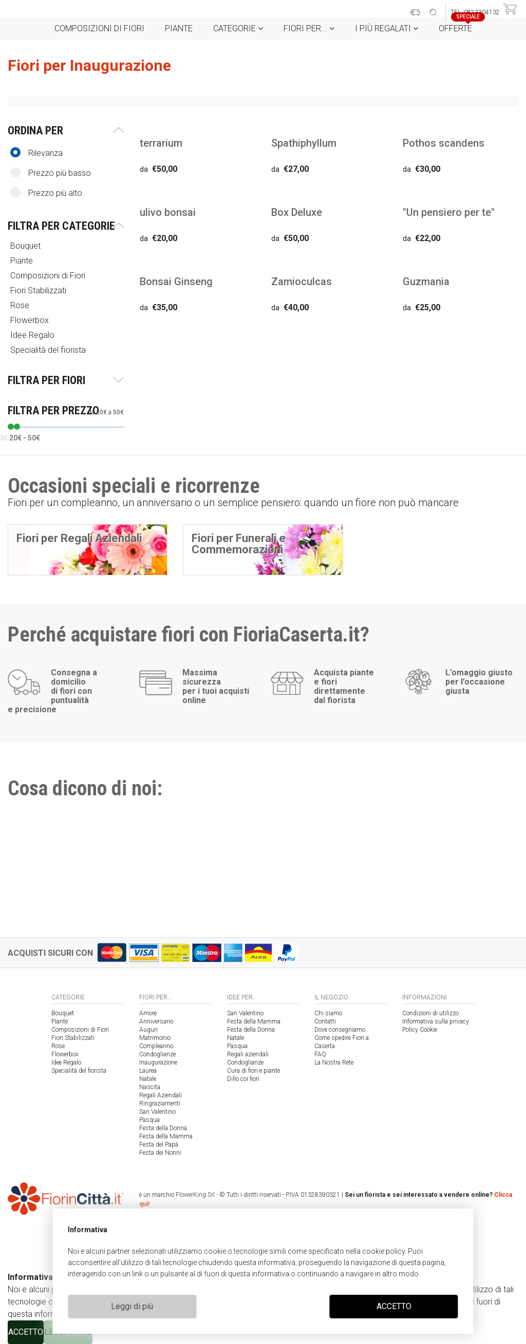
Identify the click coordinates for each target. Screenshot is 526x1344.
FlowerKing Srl (195, 1194)
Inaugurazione (158, 1062)
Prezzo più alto (46, 192)
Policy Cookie (419, 1029)
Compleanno (156, 1046)
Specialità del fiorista (49, 350)
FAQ (320, 1054)
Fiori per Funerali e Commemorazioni (239, 544)
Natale (147, 1078)
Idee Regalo (33, 335)
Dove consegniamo (339, 1029)
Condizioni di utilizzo (430, 1013)
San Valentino (157, 1111)
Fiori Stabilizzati (39, 290)
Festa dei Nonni (160, 1152)
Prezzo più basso (50, 172)
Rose (20, 305)
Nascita (149, 1087)
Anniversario (156, 1021)
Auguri (148, 1029)
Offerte (459, 25)
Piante (179, 28)
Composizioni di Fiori (99, 28)
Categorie (238, 28)
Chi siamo (328, 1013)
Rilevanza (36, 152)
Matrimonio (155, 1037)
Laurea (148, 1070)
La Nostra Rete (333, 1062)
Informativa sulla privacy (435, 1021)
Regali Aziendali (160, 1095)
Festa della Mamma (166, 1136)
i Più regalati (386, 28)
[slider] (11, 427)
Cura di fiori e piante (253, 1070)
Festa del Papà (158, 1144)
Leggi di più (132, 1306)
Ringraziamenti (159, 1103)
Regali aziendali (248, 1054)
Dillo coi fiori (243, 1078)
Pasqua (149, 1120)
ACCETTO (394, 1306)
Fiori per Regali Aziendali (79, 538)
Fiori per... (309, 28)
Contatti (325, 1021)
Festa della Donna (163, 1128)
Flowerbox (30, 320)
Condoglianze (157, 1054)
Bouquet (26, 246)
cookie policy (383, 1251)
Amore (148, 1013)
